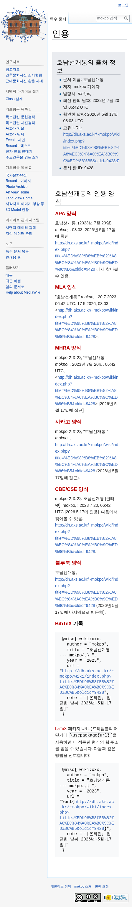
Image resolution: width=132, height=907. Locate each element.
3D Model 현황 (17, 210)
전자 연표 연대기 (19, 151)
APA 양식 (65, 213)
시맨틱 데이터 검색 (21, 228)
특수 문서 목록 (17, 251)
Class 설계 (14, 99)
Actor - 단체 (15, 134)
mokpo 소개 (83, 886)
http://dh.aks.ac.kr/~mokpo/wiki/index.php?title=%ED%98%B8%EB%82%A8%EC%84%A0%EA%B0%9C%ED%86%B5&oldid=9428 (91, 147)
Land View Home (19, 198)
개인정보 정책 (61, 886)
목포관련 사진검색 (20, 123)
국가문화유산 (16, 175)
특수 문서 (58, 19)
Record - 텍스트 (18, 146)
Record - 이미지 (18, 181)
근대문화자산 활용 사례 (24, 81)
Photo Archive (16, 187)
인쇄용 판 (13, 257)
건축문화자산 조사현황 (24, 75)
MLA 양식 (66, 287)
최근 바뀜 (13, 281)
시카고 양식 (68, 422)
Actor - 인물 (15, 128)
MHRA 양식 (68, 348)
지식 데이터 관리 (19, 233)
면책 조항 (102, 886)
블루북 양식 (68, 563)
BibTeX (63, 623)
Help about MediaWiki (23, 292)
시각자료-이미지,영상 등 (25, 204)
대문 (9, 275)
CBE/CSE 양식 (71, 489)
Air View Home (17, 192)
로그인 (123, 5)
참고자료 (13, 69)
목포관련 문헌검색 (20, 117)
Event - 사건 (15, 140)
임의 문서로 (15, 287)
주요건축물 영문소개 (22, 157)
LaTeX (61, 728)
